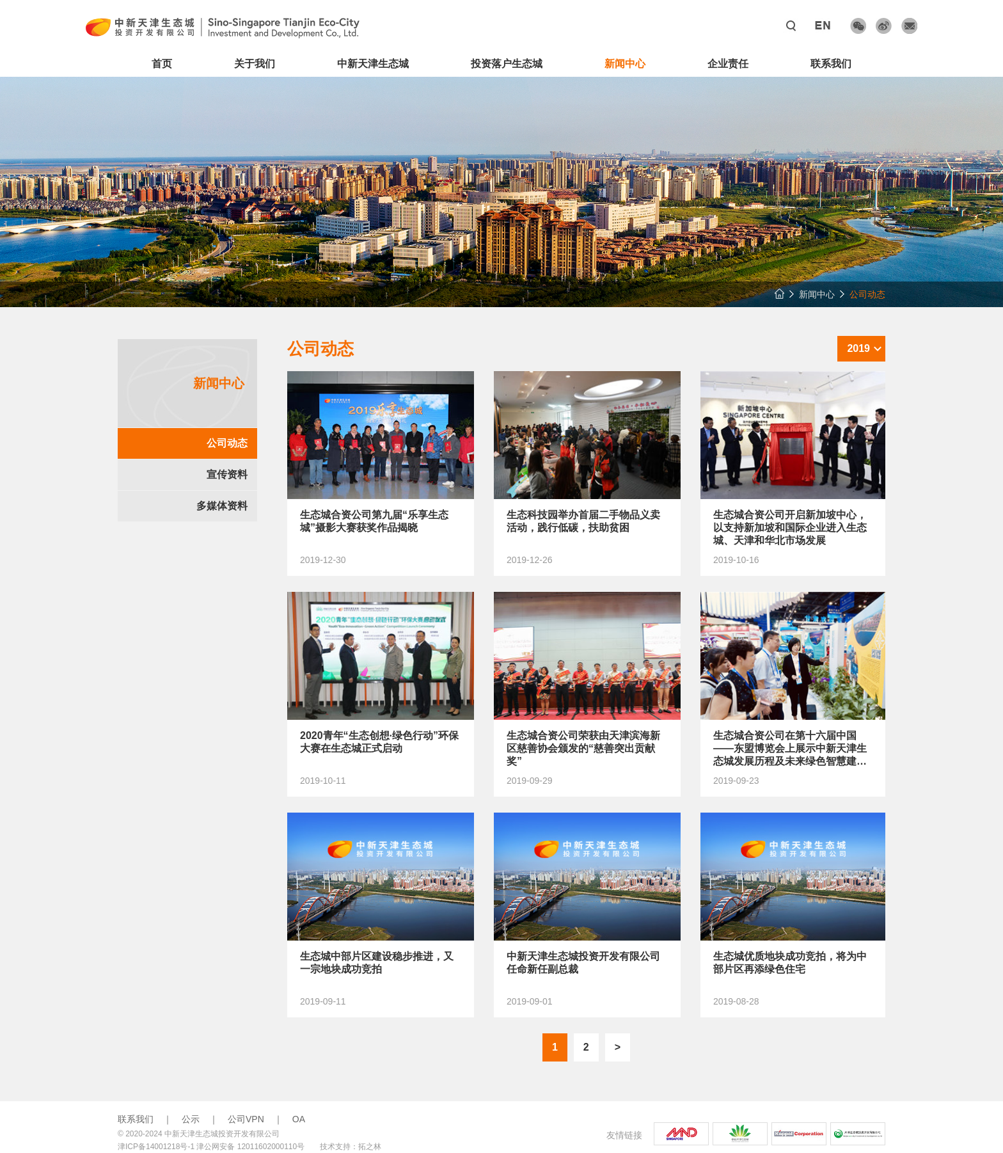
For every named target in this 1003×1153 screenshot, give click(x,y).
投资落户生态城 (506, 63)
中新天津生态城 (373, 63)
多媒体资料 (222, 505)
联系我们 (830, 63)
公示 (191, 1119)
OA (298, 1119)
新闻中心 (624, 63)
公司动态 (227, 443)
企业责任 (727, 63)
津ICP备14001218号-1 (156, 1146)
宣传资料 (227, 474)
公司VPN (246, 1119)
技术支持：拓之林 (350, 1146)
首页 (162, 63)
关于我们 (254, 63)
